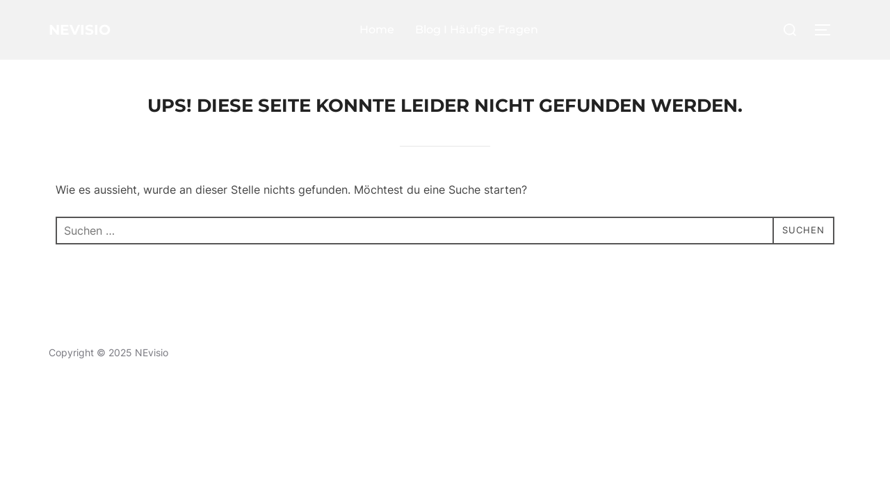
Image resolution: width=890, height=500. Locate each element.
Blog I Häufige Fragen (487, 29)
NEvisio (91, 30)
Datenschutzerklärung (99, 336)
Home (388, 29)
